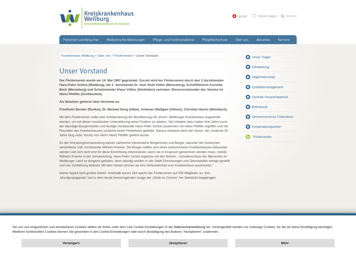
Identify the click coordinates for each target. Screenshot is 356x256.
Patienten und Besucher (81, 40)
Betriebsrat (259, 107)
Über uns (241, 40)
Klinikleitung (260, 67)
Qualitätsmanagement (267, 87)
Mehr (285, 243)
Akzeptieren (178, 243)
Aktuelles (263, 40)
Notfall (242, 16)
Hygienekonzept (263, 77)
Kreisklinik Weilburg (96, 18)
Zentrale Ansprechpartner (270, 97)
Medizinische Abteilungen (126, 40)
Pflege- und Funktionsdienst (173, 40)
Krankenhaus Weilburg (77, 55)
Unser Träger (261, 57)
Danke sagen (267, 16)
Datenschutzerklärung (189, 227)
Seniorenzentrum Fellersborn (272, 117)
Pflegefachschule (214, 40)
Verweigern (71, 243)
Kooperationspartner (266, 126)
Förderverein (262, 137)
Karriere (284, 40)
